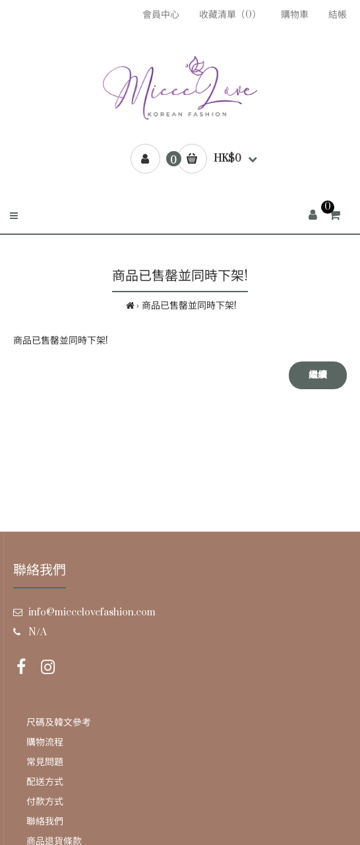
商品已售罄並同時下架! (189, 305)
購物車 (295, 15)
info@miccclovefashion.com (92, 612)
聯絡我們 (44, 821)
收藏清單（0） (230, 15)
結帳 (337, 15)
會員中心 (160, 15)
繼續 (318, 375)
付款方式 (44, 802)
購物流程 (44, 742)
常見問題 (44, 762)
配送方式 (44, 782)
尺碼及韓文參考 (58, 722)
